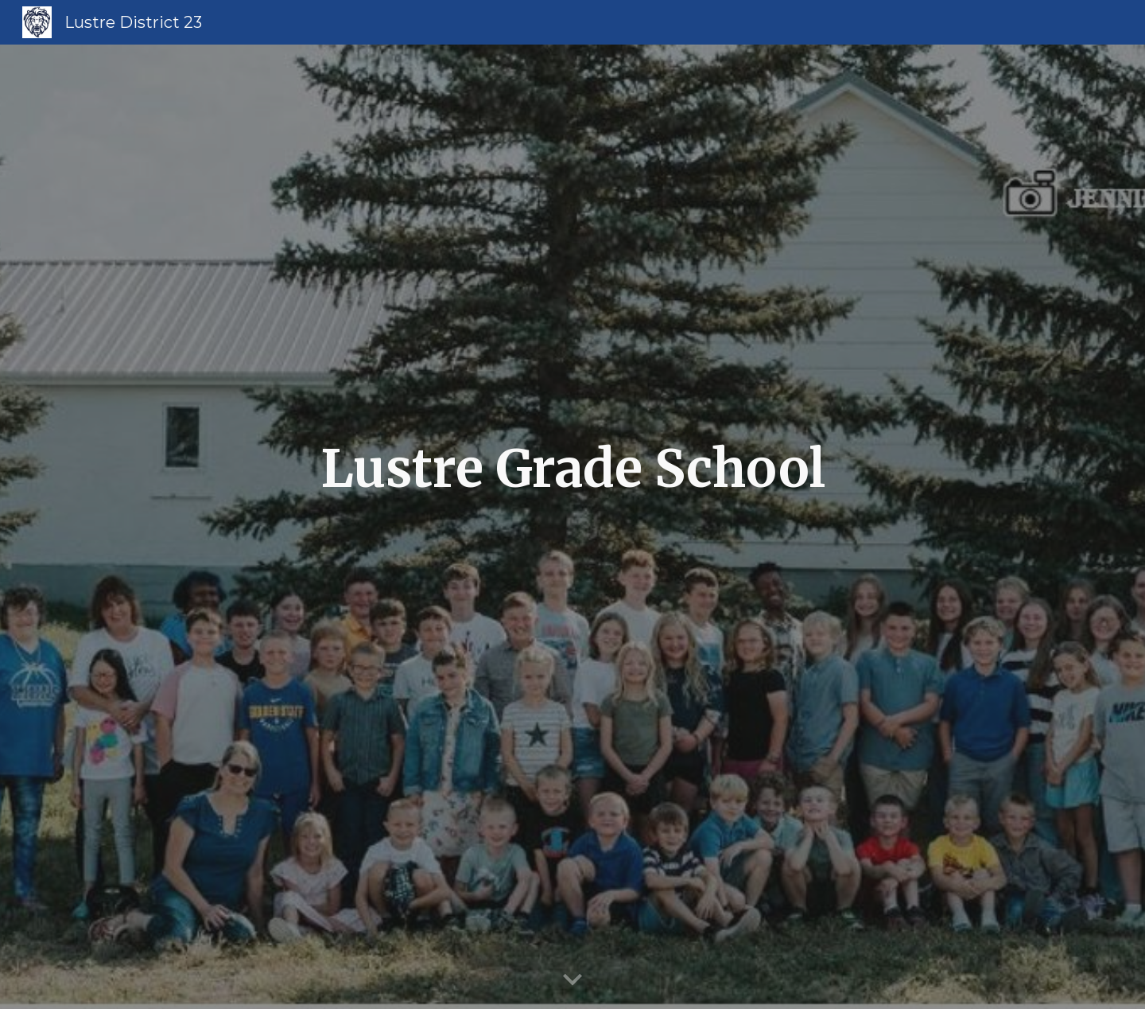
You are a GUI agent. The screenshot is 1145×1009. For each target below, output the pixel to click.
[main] (572, 526)
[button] (572, 980)
